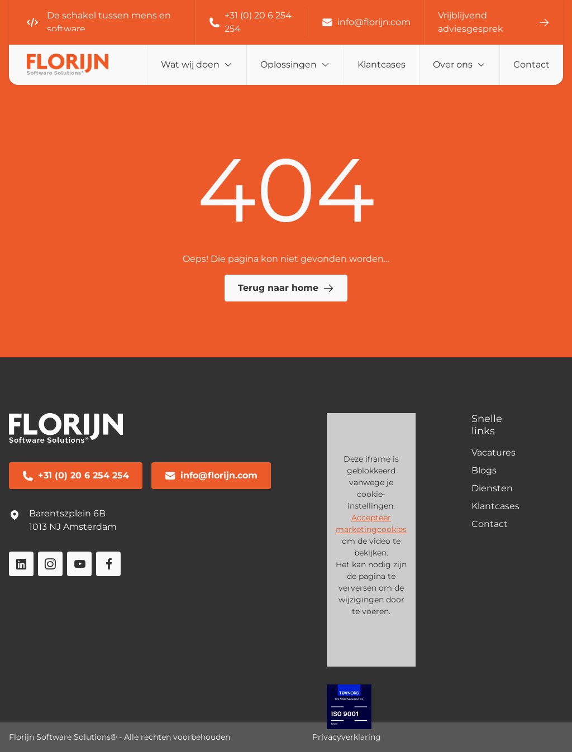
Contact (531, 64)
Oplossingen (288, 64)
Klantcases (382, 64)
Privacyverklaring (346, 737)
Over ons (453, 64)
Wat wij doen (190, 64)
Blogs (484, 470)
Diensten (492, 488)
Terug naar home (286, 288)
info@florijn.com (366, 22)
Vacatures (493, 452)
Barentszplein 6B (67, 513)
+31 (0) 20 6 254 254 (250, 22)
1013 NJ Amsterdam (73, 526)
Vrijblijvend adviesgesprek (494, 22)
